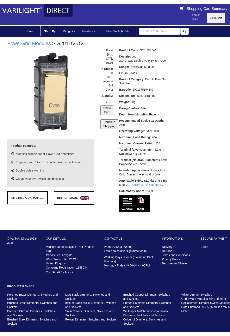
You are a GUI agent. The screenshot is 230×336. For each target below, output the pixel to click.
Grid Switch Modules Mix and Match (204, 298)
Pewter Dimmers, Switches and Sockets (91, 319)
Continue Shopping (109, 124)
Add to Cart (106, 110)
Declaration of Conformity (147, 184)
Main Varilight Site (118, 31)
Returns (167, 251)
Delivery (167, 246)
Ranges (69, 31)
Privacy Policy (171, 259)
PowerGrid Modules (29, 43)
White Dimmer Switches (196, 294)
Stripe (204, 246)
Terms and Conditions (176, 255)
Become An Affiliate (174, 263)
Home (29, 31)
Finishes (88, 31)
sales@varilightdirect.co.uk (130, 251)
